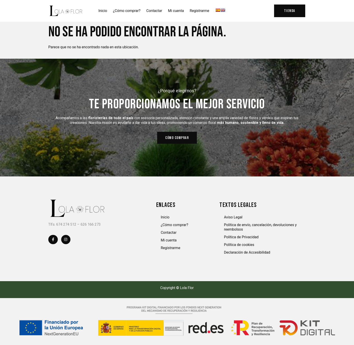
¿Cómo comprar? (126, 11)
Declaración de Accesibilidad (247, 254)
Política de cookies (239, 246)
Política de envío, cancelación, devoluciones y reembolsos (260, 228)
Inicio (102, 11)
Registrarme (199, 11)
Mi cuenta (176, 11)
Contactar (154, 11)
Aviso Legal (233, 218)
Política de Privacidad (241, 238)
